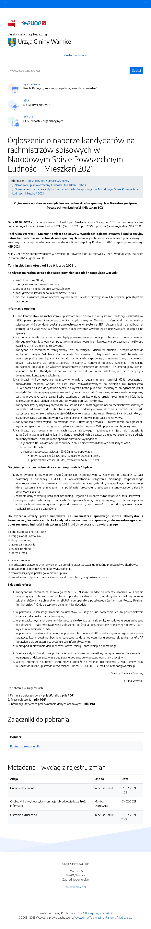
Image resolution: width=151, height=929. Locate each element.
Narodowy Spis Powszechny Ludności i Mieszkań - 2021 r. (51, 185)
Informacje (17, 180)
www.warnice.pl (75, 887)
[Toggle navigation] (146, 4)
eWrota (28, 116)
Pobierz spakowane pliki (25, 746)
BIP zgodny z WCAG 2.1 (99, 913)
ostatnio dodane (76, 55)
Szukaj (136, 70)
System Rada (31, 84)
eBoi (26, 100)
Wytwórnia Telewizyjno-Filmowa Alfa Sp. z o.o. (103, 917)
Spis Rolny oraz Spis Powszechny (48, 180)
